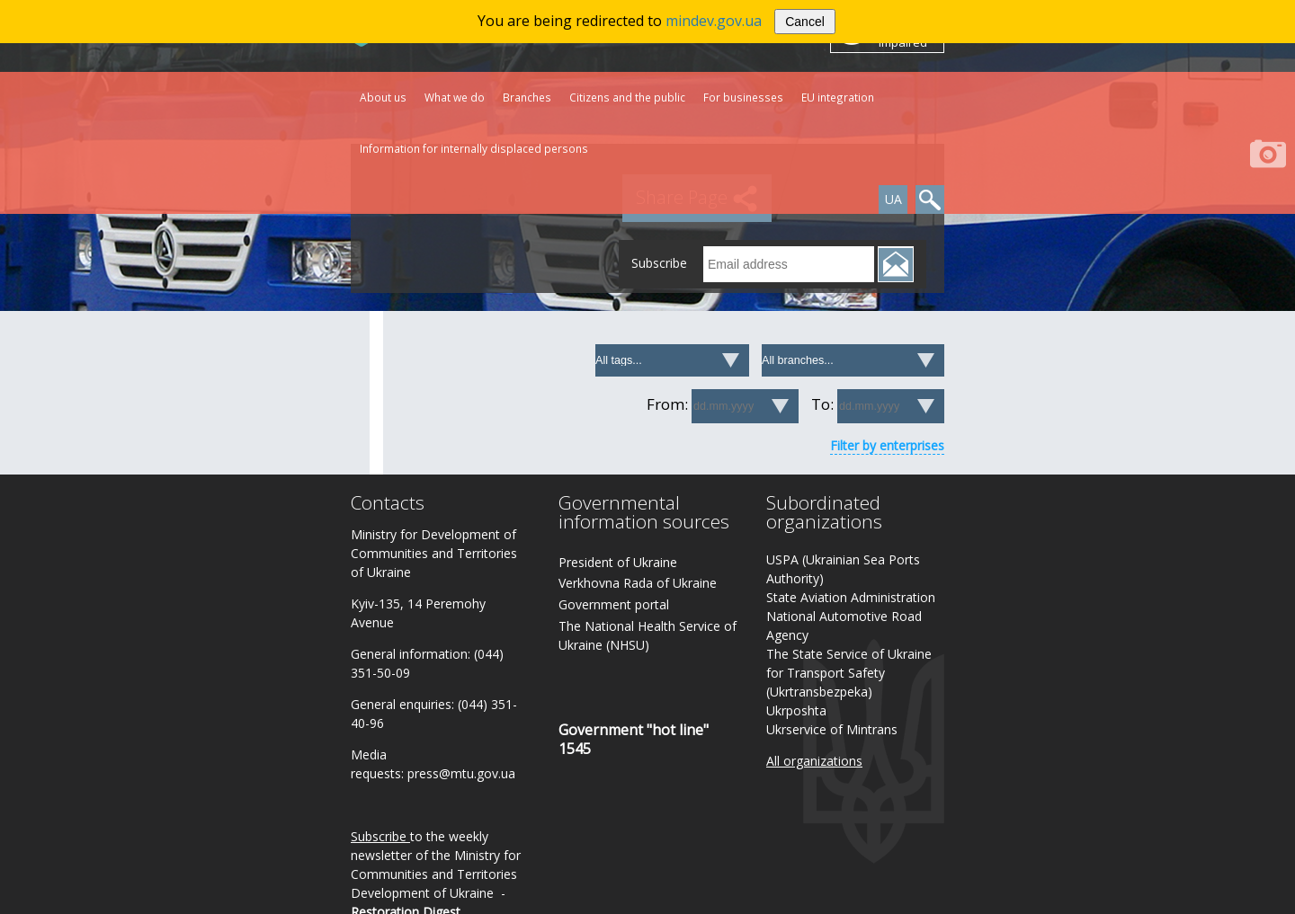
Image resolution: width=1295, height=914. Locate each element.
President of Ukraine (617, 562)
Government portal (613, 604)
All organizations (814, 760)
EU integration (837, 97)
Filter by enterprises (887, 445)
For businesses (743, 97)
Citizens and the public (627, 97)
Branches (527, 97)
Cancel (805, 21)
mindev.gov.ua (713, 21)
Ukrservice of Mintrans (832, 729)
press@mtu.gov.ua (461, 773)
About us (383, 97)
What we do (454, 97)
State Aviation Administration (850, 597)
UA (893, 199)
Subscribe (378, 836)
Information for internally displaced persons (474, 148)
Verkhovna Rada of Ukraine (637, 582)
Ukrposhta (796, 710)
